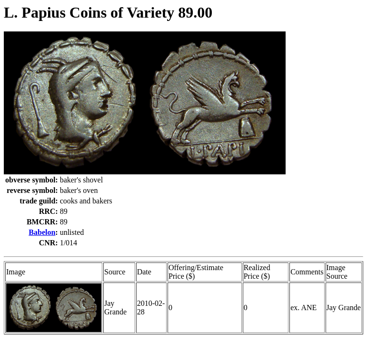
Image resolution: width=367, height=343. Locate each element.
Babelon (42, 232)
